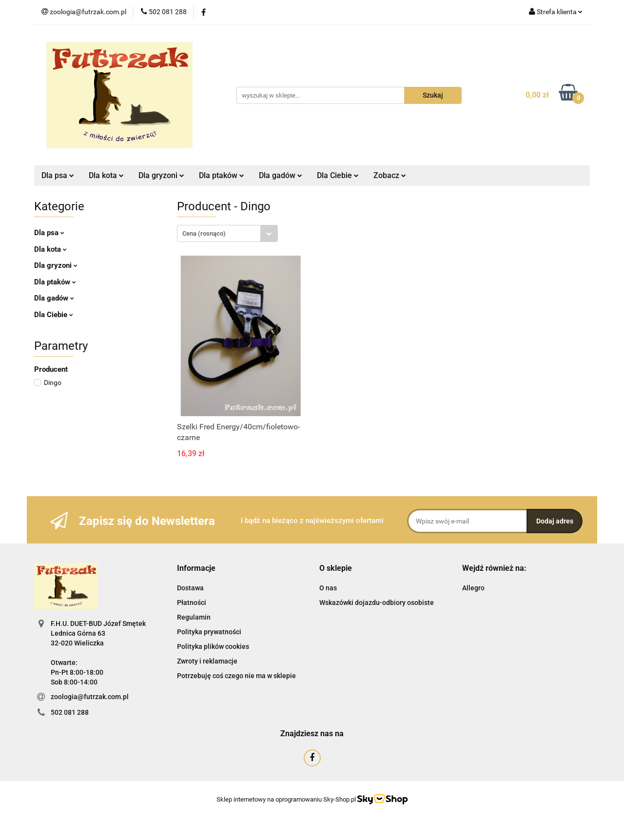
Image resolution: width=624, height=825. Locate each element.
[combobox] (227, 233)
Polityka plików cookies (213, 646)
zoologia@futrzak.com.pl (90, 697)
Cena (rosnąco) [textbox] (204, 233)
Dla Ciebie (338, 175)
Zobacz (389, 175)
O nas (328, 588)
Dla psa (57, 175)
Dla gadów (280, 175)
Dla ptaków (221, 175)
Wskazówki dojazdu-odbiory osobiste (376, 602)
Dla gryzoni (161, 175)
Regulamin (194, 617)
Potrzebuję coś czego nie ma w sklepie (236, 676)
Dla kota (106, 175)
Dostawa (190, 588)
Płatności (191, 602)
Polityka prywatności (209, 632)
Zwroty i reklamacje (207, 661)
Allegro (473, 588)
